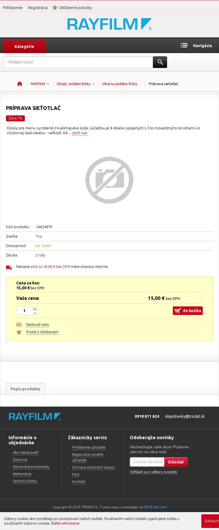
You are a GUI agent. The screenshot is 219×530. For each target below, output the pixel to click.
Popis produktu (25, 389)
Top (38, 236)
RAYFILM (38, 84)
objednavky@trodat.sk (185, 416)
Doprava (20, 459)
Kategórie (24, 46)
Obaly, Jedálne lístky (73, 84)
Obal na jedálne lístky (119, 84)
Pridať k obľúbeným (42, 332)
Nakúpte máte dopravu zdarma (62, 266)
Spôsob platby (25, 481)
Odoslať (176, 462)
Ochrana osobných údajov (93, 467)
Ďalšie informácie (65, 523)
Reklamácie (22, 474)
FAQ (75, 474)
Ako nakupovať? (26, 452)
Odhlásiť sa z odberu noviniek (153, 472)
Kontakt (78, 481)
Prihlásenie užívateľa (89, 447)
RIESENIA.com (155, 507)
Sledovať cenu (37, 324)
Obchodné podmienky (31, 467)
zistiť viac (80, 133)
